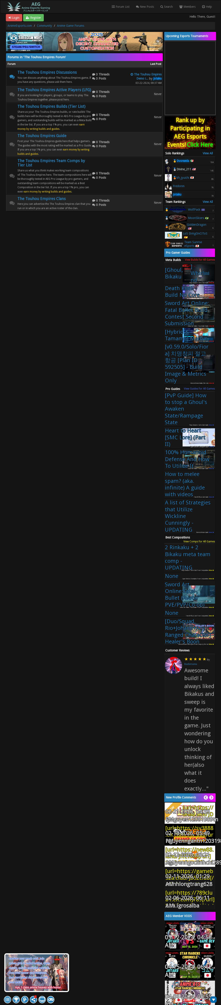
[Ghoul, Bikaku (188, 273)
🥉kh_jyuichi (181, 177)
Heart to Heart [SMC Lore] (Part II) (185, 437)
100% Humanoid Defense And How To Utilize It (187, 459)
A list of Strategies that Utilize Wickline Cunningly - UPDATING (188, 516)
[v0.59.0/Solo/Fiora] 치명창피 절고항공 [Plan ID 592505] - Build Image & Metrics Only (186, 363)
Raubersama (190, 663)
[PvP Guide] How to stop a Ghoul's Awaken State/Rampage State (186, 409)
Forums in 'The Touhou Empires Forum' (37, 57)
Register (33, 17)
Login (14, 17)
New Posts (145, 6)
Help (207, 6)
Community (44, 25)
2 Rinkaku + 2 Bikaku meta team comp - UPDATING (187, 557)
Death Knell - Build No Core (182, 291)
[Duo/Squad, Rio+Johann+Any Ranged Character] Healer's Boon (188, 631)
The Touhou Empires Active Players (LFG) (54, 90)
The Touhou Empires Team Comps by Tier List (51, 162)
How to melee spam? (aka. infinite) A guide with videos (185, 484)
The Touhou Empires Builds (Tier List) (51, 106)
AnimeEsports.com (20, 25)
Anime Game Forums (70, 25)
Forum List (120, 6)
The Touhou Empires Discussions (47, 72)
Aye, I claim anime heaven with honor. (38, 987)
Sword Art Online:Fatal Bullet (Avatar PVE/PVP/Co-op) (184, 594)
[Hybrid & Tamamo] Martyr (186, 335)
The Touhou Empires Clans (41, 198)
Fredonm (179, 186)
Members (187, 6)
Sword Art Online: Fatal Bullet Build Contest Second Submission (187, 313)
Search (166, 6)
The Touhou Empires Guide (41, 135)
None (171, 576)
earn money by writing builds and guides (47, 191)
